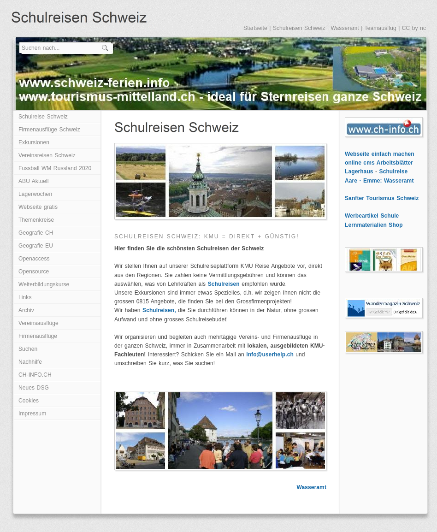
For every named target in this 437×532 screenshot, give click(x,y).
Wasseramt (345, 28)
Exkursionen (33, 142)
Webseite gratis (38, 207)
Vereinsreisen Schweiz (47, 155)
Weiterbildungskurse (43, 284)
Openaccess (34, 258)
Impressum (32, 413)
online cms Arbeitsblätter (379, 163)
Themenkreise (36, 220)
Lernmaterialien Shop (374, 225)
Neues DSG (33, 387)
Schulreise (393, 171)
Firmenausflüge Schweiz (49, 129)
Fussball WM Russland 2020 (54, 168)
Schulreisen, (159, 310)
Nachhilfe (30, 362)
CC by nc (414, 28)
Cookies (28, 400)
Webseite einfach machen (379, 154)
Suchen (27, 349)
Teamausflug (380, 28)
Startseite (255, 28)
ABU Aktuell (33, 181)
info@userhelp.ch (270, 354)
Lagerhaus (359, 171)
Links (25, 297)
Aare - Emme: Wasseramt (379, 180)
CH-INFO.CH (35, 375)
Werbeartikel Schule (372, 216)
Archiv (26, 310)
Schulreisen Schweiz (299, 28)
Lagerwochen (35, 194)
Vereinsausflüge (38, 323)
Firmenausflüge (37, 336)
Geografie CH (35, 233)
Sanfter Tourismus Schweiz (382, 198)
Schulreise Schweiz (43, 116)
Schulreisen (224, 284)
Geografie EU (35, 245)
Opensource (33, 271)
